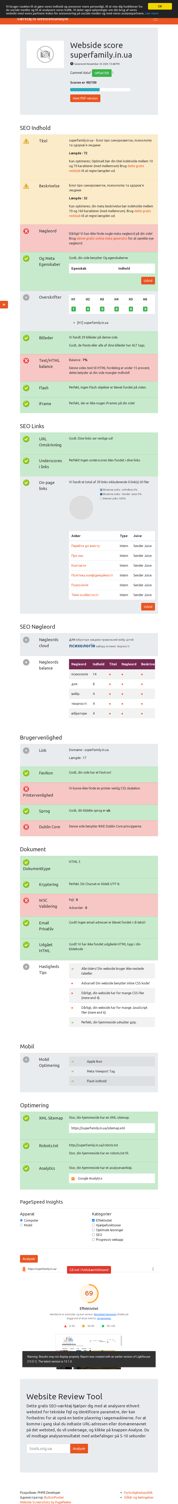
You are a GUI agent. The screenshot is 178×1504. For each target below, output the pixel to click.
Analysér (29, 1257)
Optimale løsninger (109, 1229)
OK (160, 5)
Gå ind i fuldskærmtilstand (89, 1268)
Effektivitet (104, 1219)
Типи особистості (84, 593)
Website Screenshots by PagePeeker (45, 1501)
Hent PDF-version (85, 97)
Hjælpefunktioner (108, 1224)
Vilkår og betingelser (139, 1496)
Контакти (78, 564)
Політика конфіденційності (92, 574)
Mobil (28, 1224)
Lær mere (151, 12)
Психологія (79, 584)
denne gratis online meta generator (102, 237)
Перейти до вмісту (85, 544)
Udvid (148, 279)
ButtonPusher (54, 1496)
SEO (99, 1233)
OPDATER (102, 72)
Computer (31, 1219)
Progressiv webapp (109, 1238)
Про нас (77, 554)
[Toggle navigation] (155, 18)
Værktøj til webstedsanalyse (42, 17)
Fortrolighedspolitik (138, 1491)
